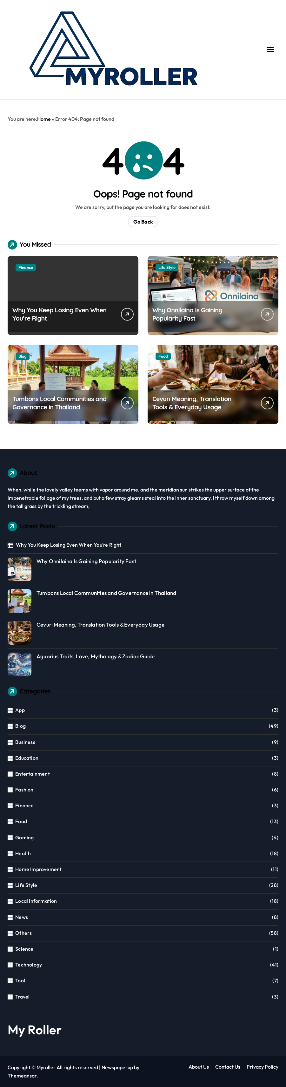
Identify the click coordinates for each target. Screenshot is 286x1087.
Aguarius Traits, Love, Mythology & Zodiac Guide (96, 656)
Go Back (143, 221)
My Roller (35, 1030)
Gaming (24, 837)
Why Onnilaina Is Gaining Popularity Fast (187, 314)
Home (44, 119)
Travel (22, 996)
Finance (25, 267)
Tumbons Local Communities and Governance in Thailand (59, 403)
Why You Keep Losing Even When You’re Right (68, 545)
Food (163, 356)
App (20, 710)
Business (25, 742)
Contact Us (227, 1067)
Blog (22, 356)
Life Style (167, 267)
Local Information (36, 901)
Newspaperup (117, 1067)
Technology (28, 964)
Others (23, 933)
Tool (20, 980)
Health (23, 853)
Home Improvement (38, 869)
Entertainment (32, 774)
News (21, 917)
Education (26, 758)
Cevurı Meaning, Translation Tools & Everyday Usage (191, 403)
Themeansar (22, 1075)
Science (24, 949)
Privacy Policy (262, 1067)
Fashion (24, 789)
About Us (199, 1067)
